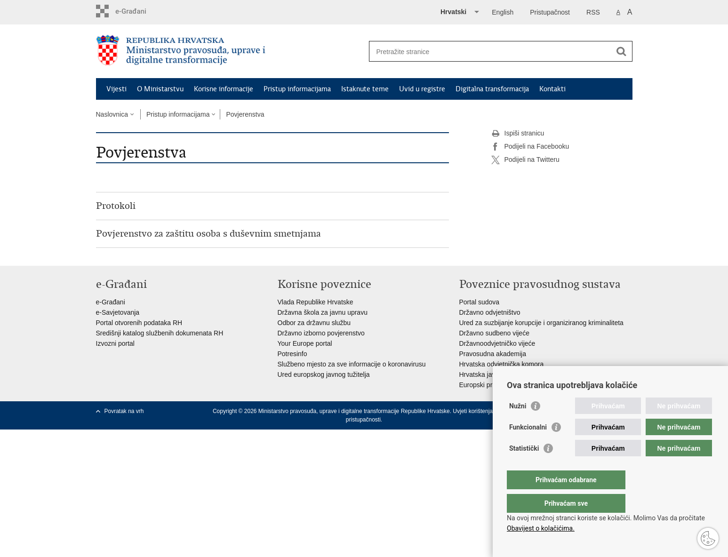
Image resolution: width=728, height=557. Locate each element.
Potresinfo (292, 354)
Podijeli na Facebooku (530, 147)
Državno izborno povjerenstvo (321, 333)
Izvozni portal (115, 343)
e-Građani (110, 302)
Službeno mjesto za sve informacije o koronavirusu (352, 364)
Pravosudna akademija (492, 354)
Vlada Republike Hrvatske (315, 302)
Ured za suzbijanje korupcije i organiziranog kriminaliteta (541, 322)
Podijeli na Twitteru (525, 160)
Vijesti (116, 89)
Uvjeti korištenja (473, 411)
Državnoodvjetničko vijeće (497, 343)
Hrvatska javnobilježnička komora (508, 374)
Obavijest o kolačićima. (541, 528)
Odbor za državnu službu (314, 322)
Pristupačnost (550, 12)
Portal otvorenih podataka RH (139, 322)
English (502, 12)
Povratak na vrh (124, 411)
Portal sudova (479, 302)
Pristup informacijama (297, 89)
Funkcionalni (528, 446)
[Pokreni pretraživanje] (622, 51)
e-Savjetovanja (118, 312)
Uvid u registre (422, 89)
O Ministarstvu (160, 89)
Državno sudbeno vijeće (494, 333)
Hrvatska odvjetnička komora (501, 364)
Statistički (524, 467)
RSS (593, 12)
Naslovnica (112, 114)
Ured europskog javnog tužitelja (324, 374)
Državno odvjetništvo (489, 312)
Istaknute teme (365, 89)
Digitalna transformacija (492, 89)
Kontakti (552, 89)
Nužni (517, 425)
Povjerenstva (245, 114)
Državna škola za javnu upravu (323, 312)
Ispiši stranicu (517, 133)
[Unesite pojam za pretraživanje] (490, 51)
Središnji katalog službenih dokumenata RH (160, 333)
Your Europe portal (305, 343)
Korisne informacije (223, 89)
